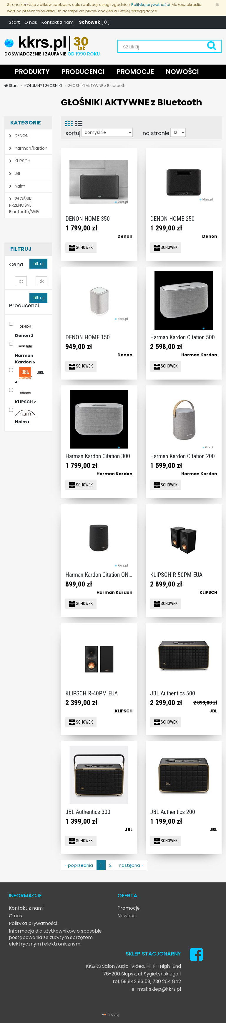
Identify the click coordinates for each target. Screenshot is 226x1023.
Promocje (128, 908)
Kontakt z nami (57, 22)
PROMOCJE (135, 71)
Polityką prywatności (150, 4)
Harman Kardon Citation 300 (97, 456)
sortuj (72, 132)
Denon (25, 330)
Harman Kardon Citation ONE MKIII (105, 574)
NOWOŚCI (182, 71)
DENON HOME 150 (87, 337)
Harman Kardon (25, 353)
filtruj (38, 264)
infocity (113, 1014)
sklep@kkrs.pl (165, 989)
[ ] (94, 22)
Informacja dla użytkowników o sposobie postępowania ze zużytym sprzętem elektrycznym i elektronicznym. (55, 937)
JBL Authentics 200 (172, 811)
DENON (19, 136)
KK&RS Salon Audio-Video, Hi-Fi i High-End (133, 966)
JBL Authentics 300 (87, 811)
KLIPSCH (19, 161)
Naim (17, 186)
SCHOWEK (81, 248)
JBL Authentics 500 (172, 693)
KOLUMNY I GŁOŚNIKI (43, 85)
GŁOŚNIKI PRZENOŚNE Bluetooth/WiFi (24, 205)
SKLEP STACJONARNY (153, 953)
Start (14, 22)
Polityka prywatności (33, 923)
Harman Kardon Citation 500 (182, 337)
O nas (30, 22)
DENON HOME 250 (172, 218)
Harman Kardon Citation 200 (182, 456)
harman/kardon (28, 148)
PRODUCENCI (83, 71)
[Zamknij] (217, 4)
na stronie (156, 132)
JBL (15, 173)
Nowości (127, 915)
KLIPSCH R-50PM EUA (176, 574)
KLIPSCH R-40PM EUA (91, 693)
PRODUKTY (32, 71)
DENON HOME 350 (87, 218)
